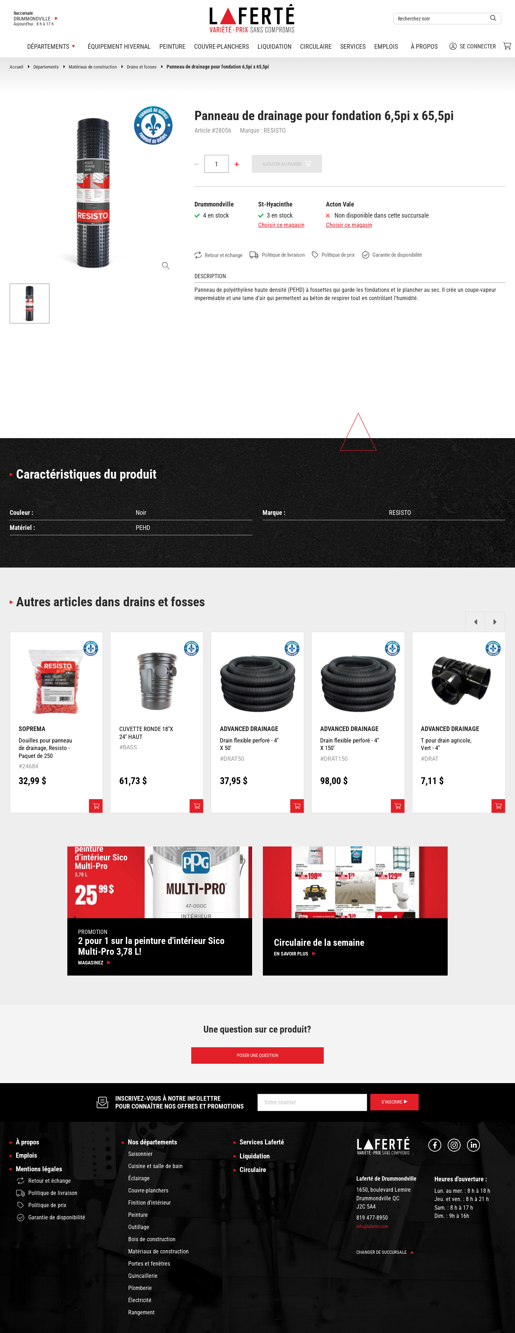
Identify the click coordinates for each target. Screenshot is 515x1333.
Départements (48, 67)
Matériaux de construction (98, 67)
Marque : (251, 130)
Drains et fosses (149, 67)
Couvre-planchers (221, 46)
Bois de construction (151, 1244)
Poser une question (257, 1059)
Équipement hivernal (119, 46)
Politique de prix (347, 255)
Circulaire (316, 46)
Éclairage (139, 1183)
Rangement (141, 1317)
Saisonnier (140, 1159)
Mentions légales (40, 1175)
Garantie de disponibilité (411, 255)
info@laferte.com (373, 1230)
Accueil (17, 67)
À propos (424, 46)
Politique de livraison (285, 255)
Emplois (386, 46)
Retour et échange (220, 255)
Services (353, 46)
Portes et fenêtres (149, 1268)
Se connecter (472, 46)
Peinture (172, 46)
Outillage (138, 1232)
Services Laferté (264, 1147)
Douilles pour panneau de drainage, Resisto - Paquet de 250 (47, 749)
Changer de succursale (387, 1256)
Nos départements (154, 1147)
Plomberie (140, 1293)
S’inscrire (393, 1106)
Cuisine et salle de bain (155, 1171)
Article (202, 130)
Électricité (139, 1305)
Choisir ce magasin (282, 225)
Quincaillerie (143, 1280)
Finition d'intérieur (149, 1207)
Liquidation (275, 46)
